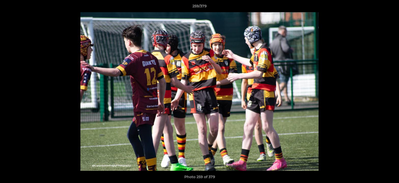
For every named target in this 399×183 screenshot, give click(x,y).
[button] (390, 7)
